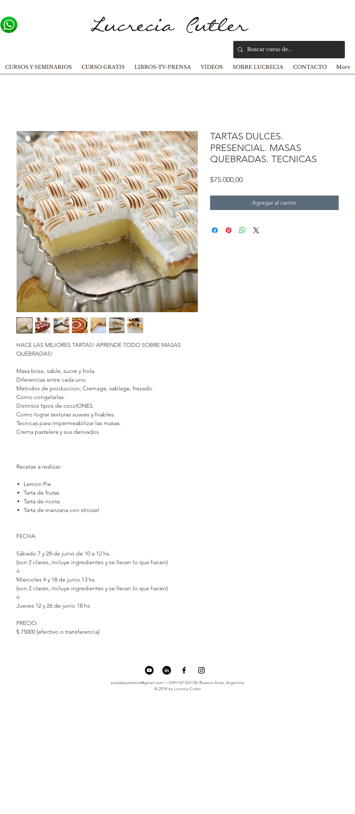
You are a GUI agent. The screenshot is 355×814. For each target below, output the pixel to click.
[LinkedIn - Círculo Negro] (166, 670)
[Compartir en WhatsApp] (242, 230)
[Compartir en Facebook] (214, 230)
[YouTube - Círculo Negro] (149, 670)
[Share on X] (256, 230)
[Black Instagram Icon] (201, 670)
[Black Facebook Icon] (184, 670)
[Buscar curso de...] (288, 49)
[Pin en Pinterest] (228, 230)
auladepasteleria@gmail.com (136, 682)
